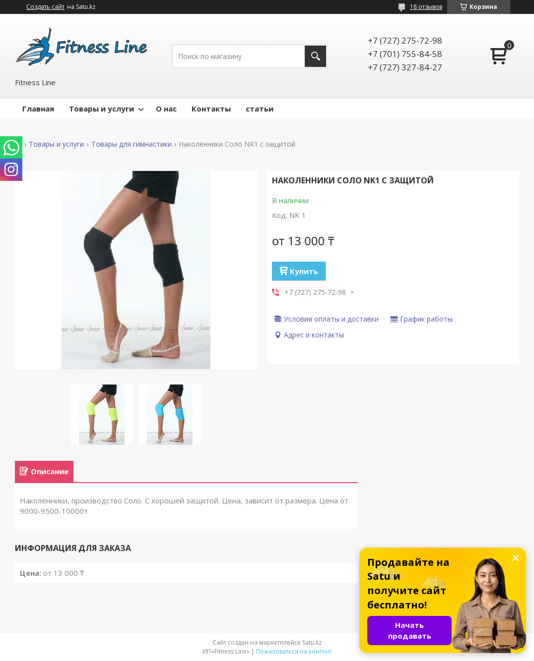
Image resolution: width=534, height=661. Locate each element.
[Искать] (315, 56)
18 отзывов (426, 6)
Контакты (211, 108)
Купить (304, 271)
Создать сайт (45, 6)
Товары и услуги (101, 108)
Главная (38, 108)
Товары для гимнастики (131, 144)
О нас (166, 108)
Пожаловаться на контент (294, 651)
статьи (259, 108)
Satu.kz (312, 642)
